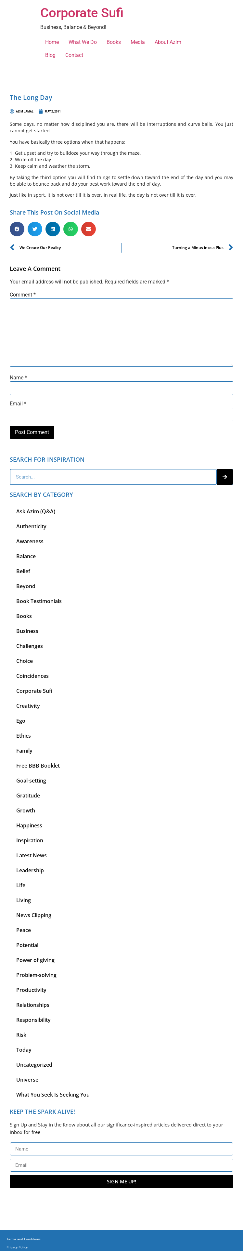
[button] (17, 229)
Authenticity (31, 526)
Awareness (30, 541)
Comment (23, 294)
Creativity (28, 705)
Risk (21, 1034)
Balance (26, 556)
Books (114, 42)
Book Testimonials (39, 601)
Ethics (23, 735)
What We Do (83, 42)
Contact (74, 55)
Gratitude (28, 795)
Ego (20, 720)
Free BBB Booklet (38, 765)
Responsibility (33, 1019)
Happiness (29, 825)
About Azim (168, 42)
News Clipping (33, 915)
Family (24, 750)
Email (18, 403)
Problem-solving (36, 975)
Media (138, 42)
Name (18, 377)
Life (20, 885)
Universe (27, 1079)
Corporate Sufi (81, 12)
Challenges (29, 646)
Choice (24, 661)
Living (23, 900)
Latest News (31, 855)
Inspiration (29, 840)
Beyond (25, 586)
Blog (50, 55)
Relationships (32, 1004)
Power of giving (35, 960)
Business (27, 631)
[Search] (225, 477)
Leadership (30, 870)
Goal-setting (31, 780)
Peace (23, 930)
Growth (25, 810)
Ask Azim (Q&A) (35, 511)
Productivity (31, 990)
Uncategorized (34, 1064)
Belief (23, 571)
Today (24, 1049)
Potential (27, 945)
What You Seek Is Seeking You (53, 1094)
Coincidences (32, 675)
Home (52, 42)
